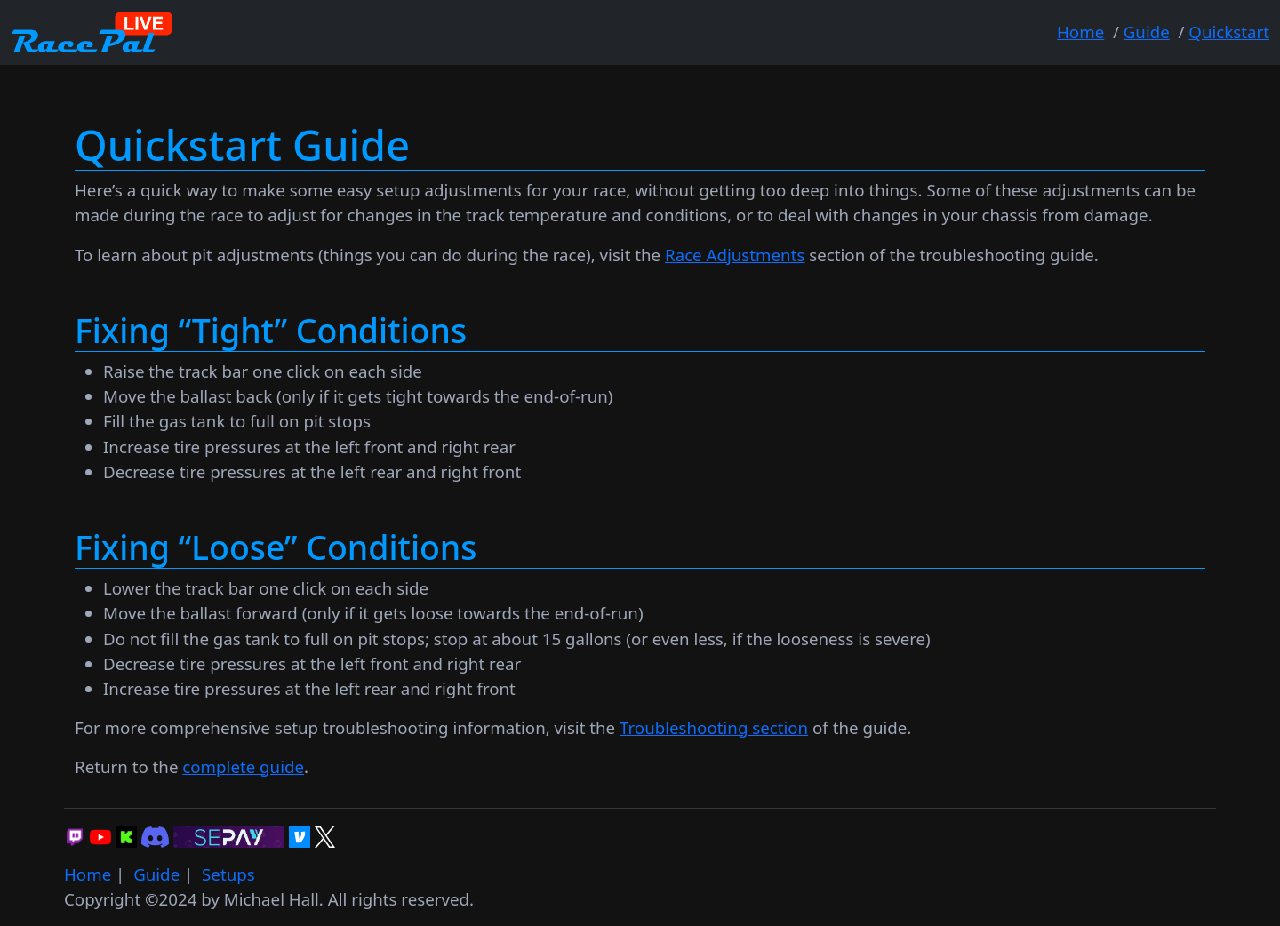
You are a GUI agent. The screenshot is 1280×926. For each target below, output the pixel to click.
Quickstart (1228, 31)
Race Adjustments (734, 254)
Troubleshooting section (714, 727)
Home (1080, 31)
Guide (1147, 31)
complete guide (243, 766)
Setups (228, 874)
